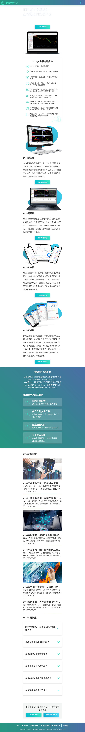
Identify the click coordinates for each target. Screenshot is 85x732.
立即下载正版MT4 (33, 715)
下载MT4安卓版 (42, 361)
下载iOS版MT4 (42, 295)
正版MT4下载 (34, 726)
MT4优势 (25, 726)
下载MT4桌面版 (42, 182)
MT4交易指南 (45, 726)
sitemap (65, 726)
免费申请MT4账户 (51, 715)
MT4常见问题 (56, 726)
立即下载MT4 (42, 27)
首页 (18, 726)
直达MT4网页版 (42, 238)
